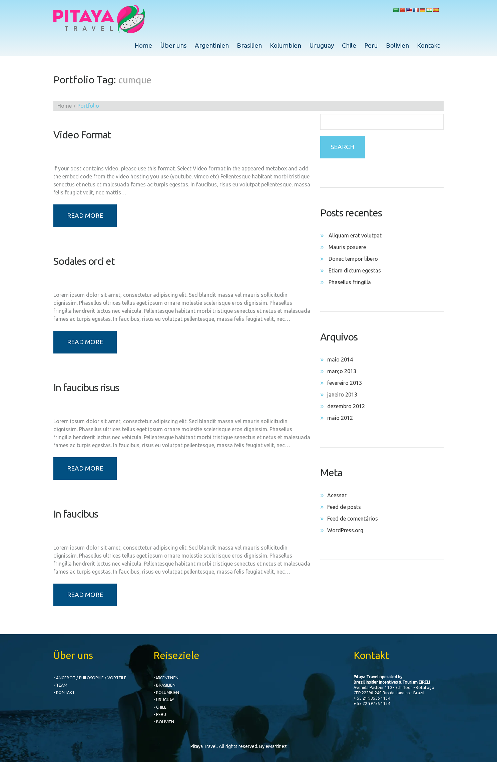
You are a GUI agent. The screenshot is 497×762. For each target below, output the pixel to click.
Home (143, 45)
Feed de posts (344, 507)
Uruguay (321, 45)
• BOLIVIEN (163, 722)
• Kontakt (64, 692)
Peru (371, 45)
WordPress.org (345, 530)
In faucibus (75, 514)
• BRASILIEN (164, 685)
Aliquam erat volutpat (355, 235)
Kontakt (428, 45)
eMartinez (276, 746)
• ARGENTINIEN (165, 678)
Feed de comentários (352, 519)
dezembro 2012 (346, 406)
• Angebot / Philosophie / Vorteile (89, 678)
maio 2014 (340, 359)
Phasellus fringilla (350, 282)
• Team (60, 685)
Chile (349, 45)
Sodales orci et (84, 261)
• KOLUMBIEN (166, 692)
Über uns (173, 45)
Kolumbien (285, 45)
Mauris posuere (347, 247)
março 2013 (341, 371)
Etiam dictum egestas (355, 270)
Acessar (337, 495)
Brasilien (249, 45)
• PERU (159, 714)
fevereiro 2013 (344, 383)
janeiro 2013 (342, 395)
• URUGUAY (163, 700)
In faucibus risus (86, 387)
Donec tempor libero (353, 259)
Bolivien (397, 45)
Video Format (82, 134)
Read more (85, 215)
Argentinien (212, 45)
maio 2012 (340, 418)
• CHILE (159, 707)
